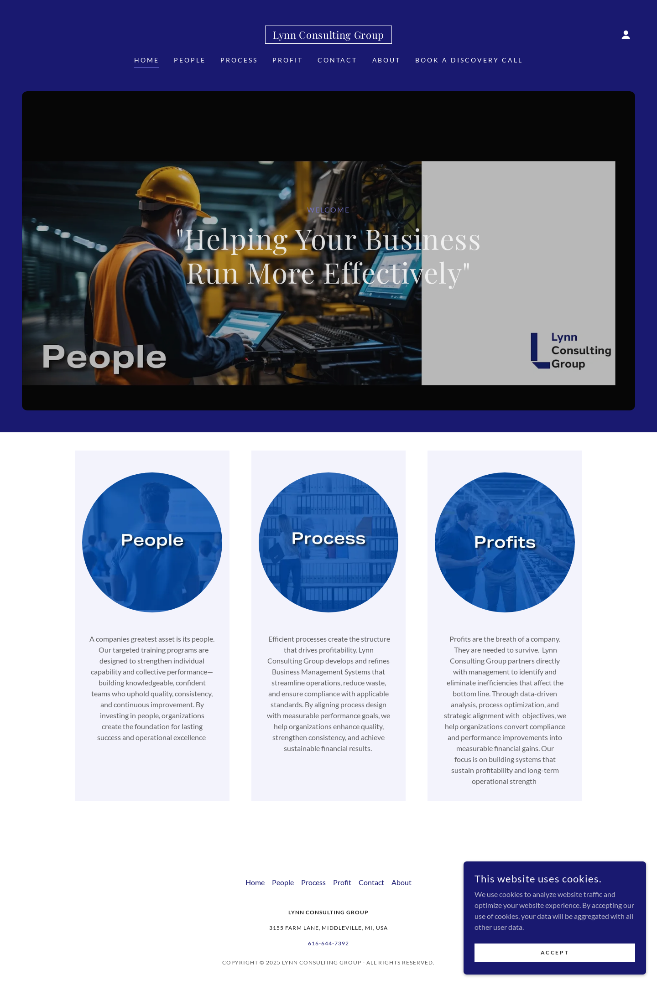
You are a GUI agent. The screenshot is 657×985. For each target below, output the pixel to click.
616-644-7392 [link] (328, 943)
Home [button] (255, 882)
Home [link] (146, 60)
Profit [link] (287, 60)
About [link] (386, 60)
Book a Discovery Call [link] (469, 60)
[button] (626, 35)
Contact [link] (338, 60)
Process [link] (239, 60)
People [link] (190, 60)
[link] (328, 35)
